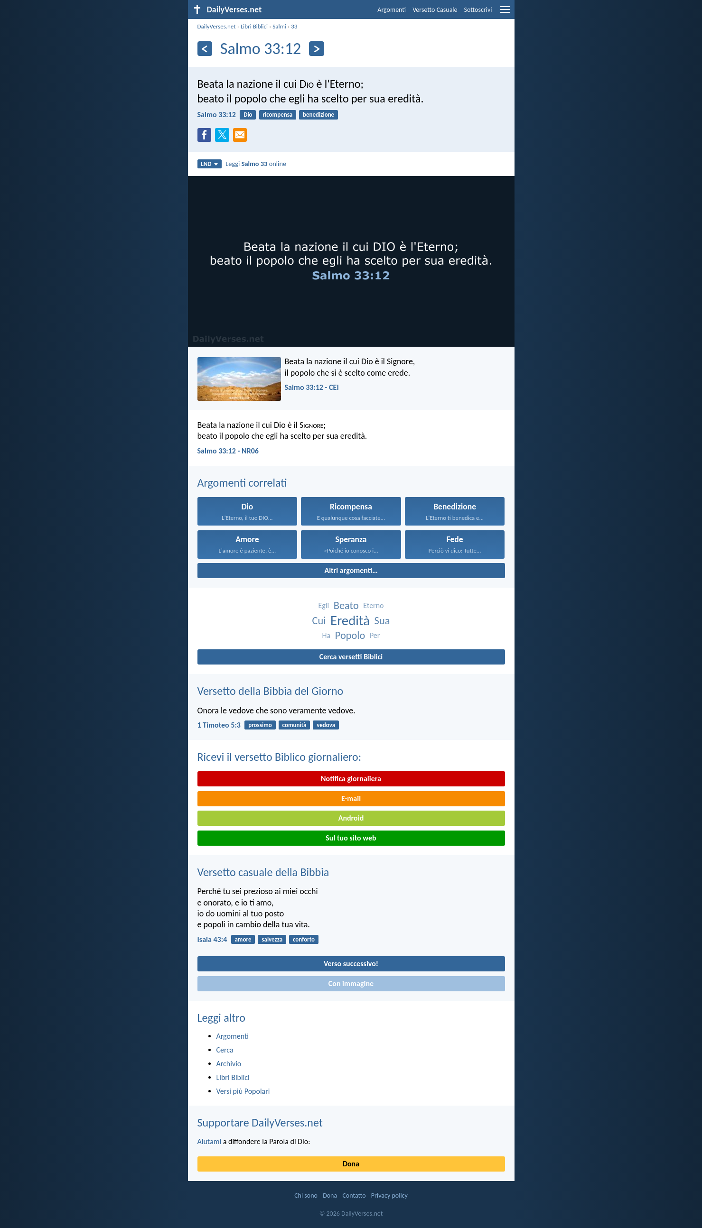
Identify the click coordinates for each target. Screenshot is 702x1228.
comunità (294, 725)
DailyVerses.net (216, 26)
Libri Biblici (254, 26)
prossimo (260, 725)
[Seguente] (316, 48)
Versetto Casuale (434, 10)
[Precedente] (204, 48)
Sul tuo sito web (351, 837)
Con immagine (351, 983)
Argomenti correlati (242, 482)
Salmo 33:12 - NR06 (228, 450)
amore (242, 939)
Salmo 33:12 (216, 114)
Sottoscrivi (478, 10)
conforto (304, 939)
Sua (382, 620)
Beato (346, 605)
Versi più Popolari (243, 1091)
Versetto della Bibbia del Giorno (270, 691)
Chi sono (306, 1195)
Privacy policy (389, 1195)
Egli (323, 605)
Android (351, 817)
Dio (247, 114)
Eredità (350, 620)
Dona (351, 1163)
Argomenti (391, 10)
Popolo (350, 635)
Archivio (229, 1063)
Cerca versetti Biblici (351, 656)
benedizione (318, 114)
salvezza (272, 939)
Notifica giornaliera (351, 778)
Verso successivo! (351, 963)
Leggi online (255, 163)
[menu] (505, 13)
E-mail (351, 798)
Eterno (373, 605)
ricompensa (277, 114)
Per (375, 635)
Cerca (225, 1049)
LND (209, 163)
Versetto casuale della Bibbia (263, 872)
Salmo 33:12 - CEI (312, 387)
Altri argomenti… (350, 570)
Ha (326, 635)
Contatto (353, 1195)
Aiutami (209, 1141)
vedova (326, 725)
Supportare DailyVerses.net (260, 1122)
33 (294, 26)
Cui (319, 620)
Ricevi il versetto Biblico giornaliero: (279, 757)
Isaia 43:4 (212, 939)
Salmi (279, 26)
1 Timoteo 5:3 (219, 724)
